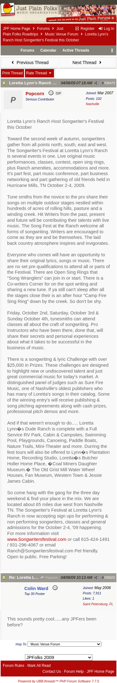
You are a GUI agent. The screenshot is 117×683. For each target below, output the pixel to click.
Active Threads (75, 50)
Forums (43, 28)
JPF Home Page (16, 28)
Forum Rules (13, 665)
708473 (109, 83)
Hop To (21, 644)
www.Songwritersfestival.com (36, 539)
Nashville (92, 104)
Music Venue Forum (61, 34)
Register (85, 28)
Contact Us (51, 671)
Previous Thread (29, 62)
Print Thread (12, 73)
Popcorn (49, 577)
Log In (106, 28)
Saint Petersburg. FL (98, 604)
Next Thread (87, 62)
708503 (109, 577)
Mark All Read (39, 665)
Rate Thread (39, 73)
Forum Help (74, 671)
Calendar (48, 50)
